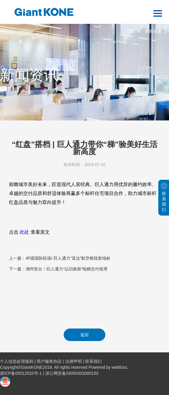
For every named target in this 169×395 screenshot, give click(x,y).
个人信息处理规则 (16, 361)
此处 (24, 232)
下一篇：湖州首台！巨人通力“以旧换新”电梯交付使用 (58, 269)
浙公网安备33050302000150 (71, 373)
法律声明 (73, 361)
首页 (130, 31)
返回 (84, 334)
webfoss (119, 367)
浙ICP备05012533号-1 (21, 373)
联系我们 (93, 361)
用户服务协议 (49, 361)
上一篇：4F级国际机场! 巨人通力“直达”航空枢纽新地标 (59, 258)
